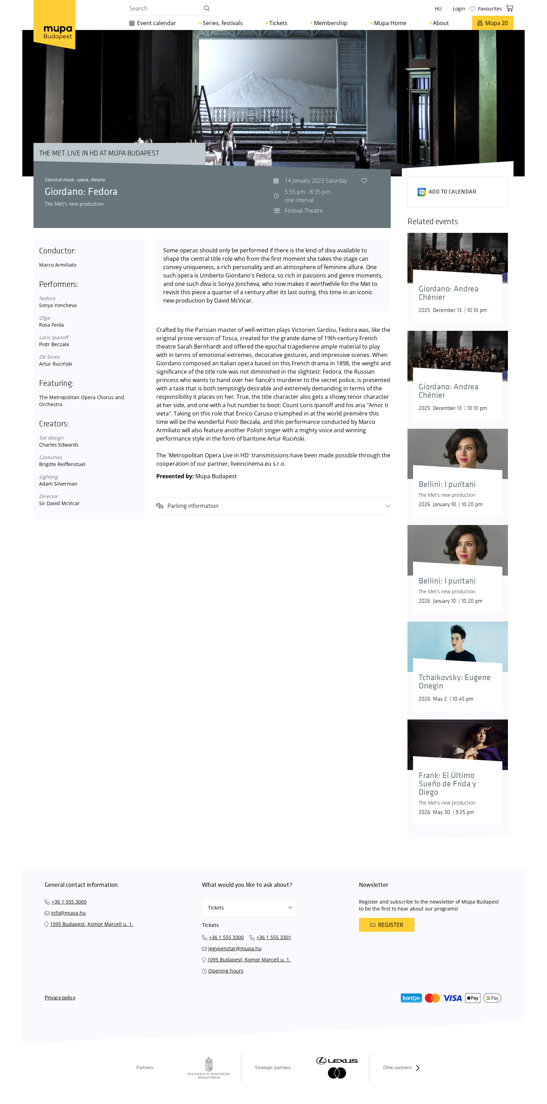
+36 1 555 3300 (226, 937)
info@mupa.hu (68, 912)
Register (386, 925)
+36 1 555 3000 (69, 901)
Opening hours (225, 970)
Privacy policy (60, 998)
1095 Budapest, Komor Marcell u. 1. (91, 924)
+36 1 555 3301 (273, 937)
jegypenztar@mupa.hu (235, 948)
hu (438, 8)
